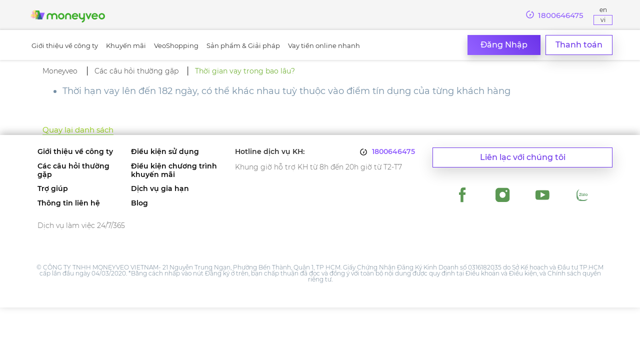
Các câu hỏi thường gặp (74, 170)
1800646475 (393, 152)
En (603, 10)
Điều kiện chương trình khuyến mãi (174, 170)
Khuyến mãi (126, 46)
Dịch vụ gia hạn (160, 188)
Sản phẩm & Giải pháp (243, 46)
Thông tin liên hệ (69, 203)
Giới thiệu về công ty (65, 46)
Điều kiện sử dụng (165, 152)
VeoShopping (176, 46)
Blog (139, 203)
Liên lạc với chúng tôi (523, 157)
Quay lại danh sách (78, 129)
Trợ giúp (53, 188)
